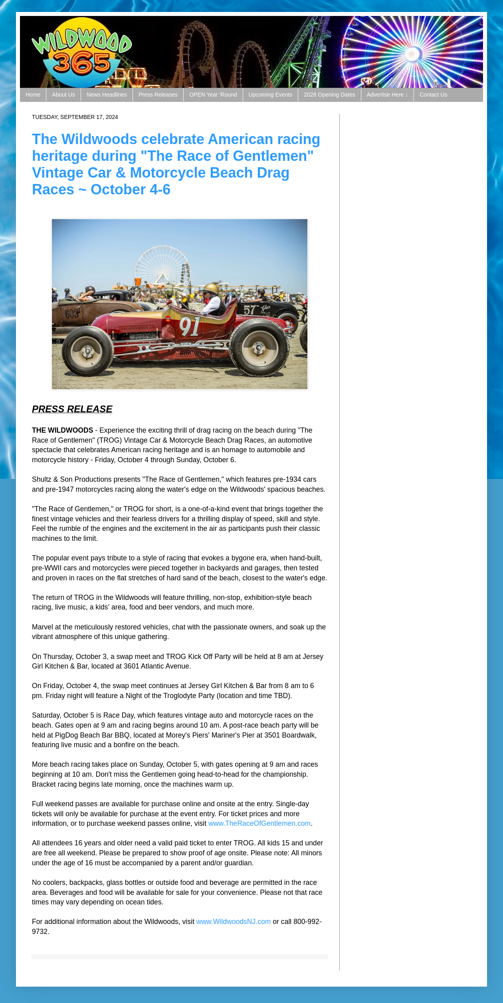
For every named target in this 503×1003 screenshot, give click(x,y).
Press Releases (158, 94)
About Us (63, 94)
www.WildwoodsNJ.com (233, 922)
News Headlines (107, 94)
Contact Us (433, 94)
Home (33, 94)
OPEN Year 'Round (213, 94)
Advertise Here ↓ (387, 94)
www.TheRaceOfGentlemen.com (259, 823)
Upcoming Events (271, 94)
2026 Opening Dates (329, 94)
